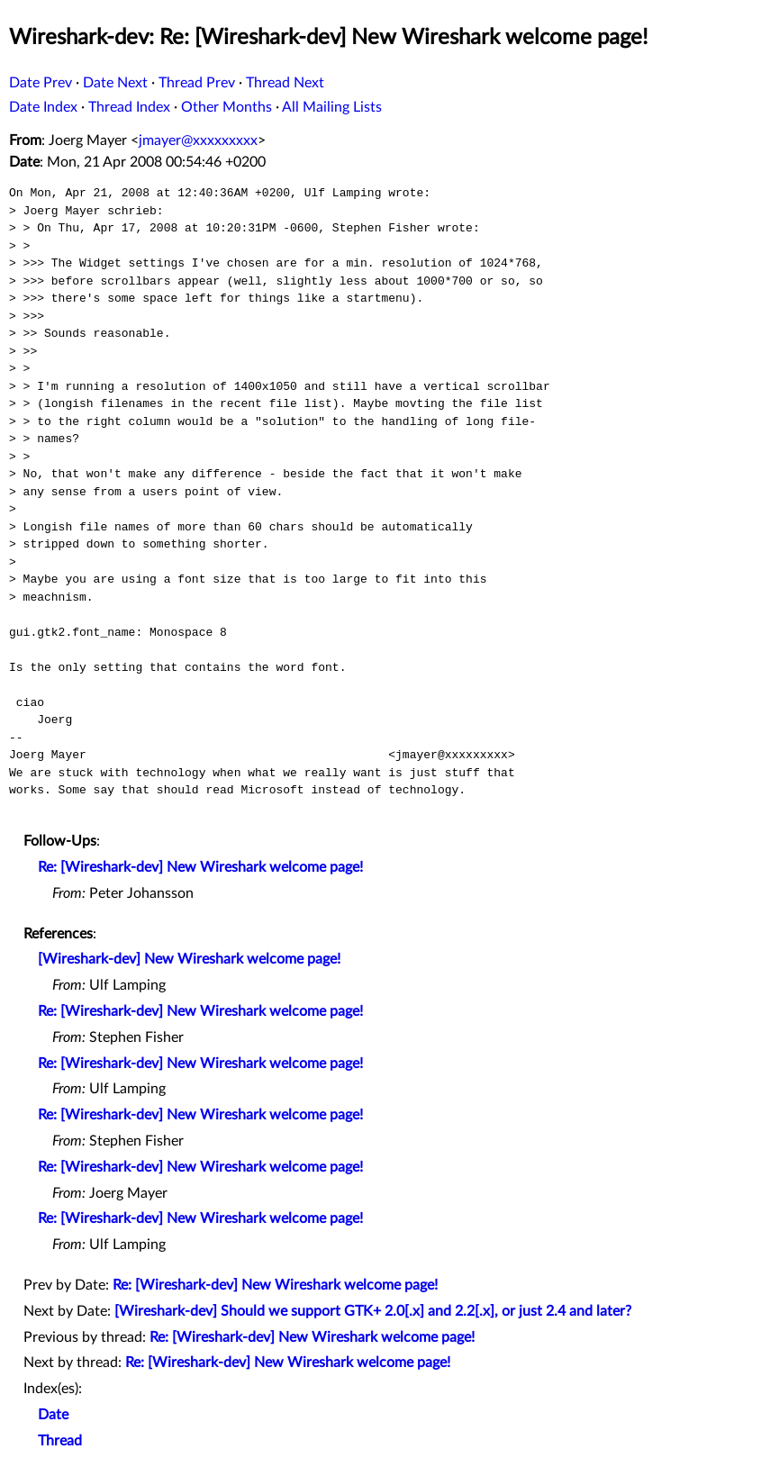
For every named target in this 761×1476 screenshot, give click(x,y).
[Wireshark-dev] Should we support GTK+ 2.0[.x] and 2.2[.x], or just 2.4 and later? (372, 1311)
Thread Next (285, 83)
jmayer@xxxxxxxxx (198, 140)
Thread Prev (197, 83)
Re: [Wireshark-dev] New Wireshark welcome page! (200, 867)
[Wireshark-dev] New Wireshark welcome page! (189, 959)
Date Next (115, 83)
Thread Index (129, 107)
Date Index (43, 107)
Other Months (226, 107)
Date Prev (40, 83)
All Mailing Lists (332, 107)
